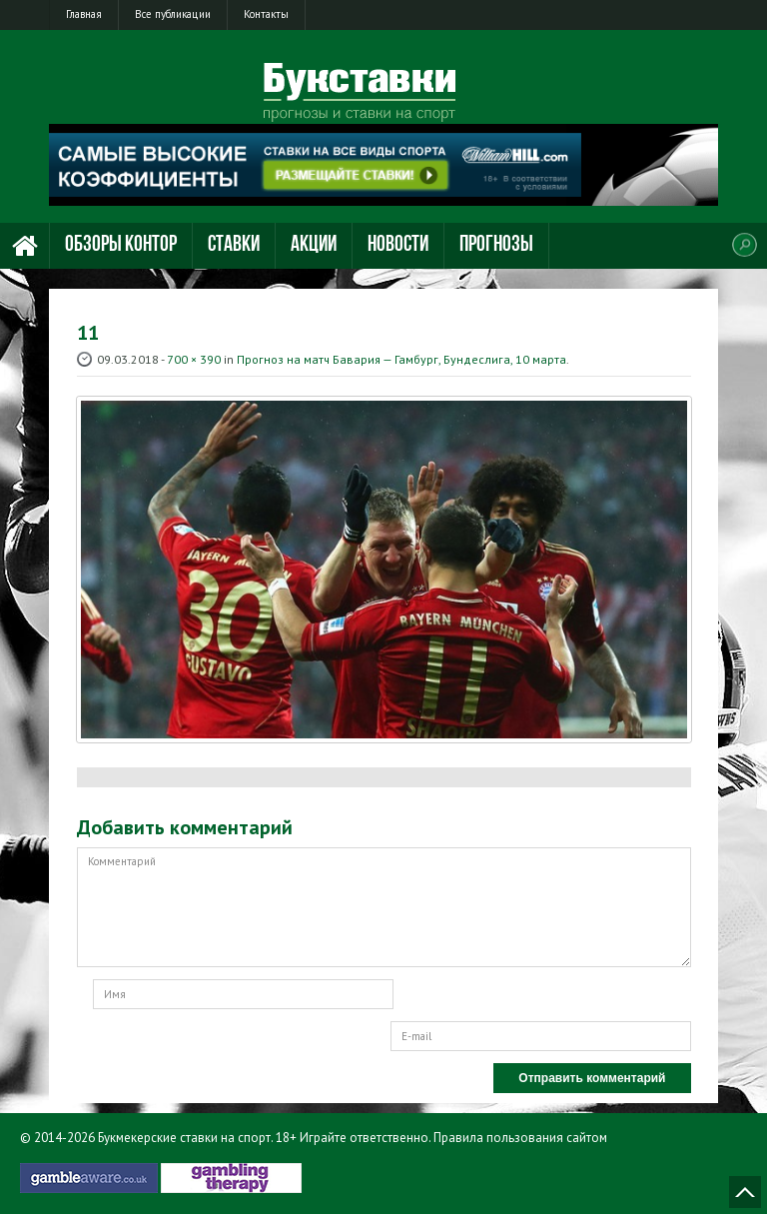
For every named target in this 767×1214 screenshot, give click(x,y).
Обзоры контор (121, 245)
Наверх (745, 1192)
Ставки (234, 245)
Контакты (266, 14)
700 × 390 (194, 359)
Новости (398, 245)
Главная (84, 14)
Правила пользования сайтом (520, 1137)
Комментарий (384, 907)
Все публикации (173, 14)
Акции (314, 245)
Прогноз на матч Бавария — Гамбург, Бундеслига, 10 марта (401, 359)
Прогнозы (496, 245)
